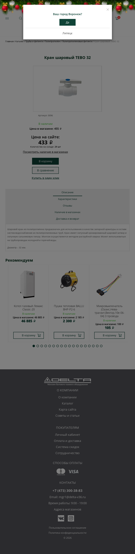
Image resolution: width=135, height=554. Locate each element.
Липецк (67, 33)
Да (67, 22)
